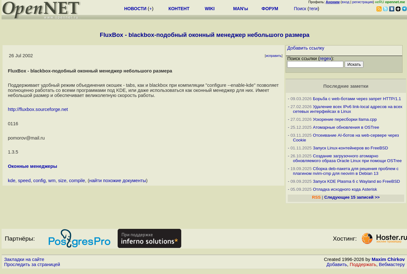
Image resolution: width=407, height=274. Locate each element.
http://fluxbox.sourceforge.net (38, 109)
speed (24, 180)
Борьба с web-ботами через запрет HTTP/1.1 (357, 98)
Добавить (337, 264)
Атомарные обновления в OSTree (346, 127)
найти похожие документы (117, 180)
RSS (316, 197)
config (39, 180)
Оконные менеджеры (32, 166)
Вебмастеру (392, 264)
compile (77, 180)
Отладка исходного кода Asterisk (345, 189)
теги (313, 8)
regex (325, 58)
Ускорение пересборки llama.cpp (345, 119)
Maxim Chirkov (388, 259)
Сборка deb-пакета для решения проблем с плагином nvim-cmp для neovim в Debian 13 (345, 171)
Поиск (300, 8)
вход (345, 2)
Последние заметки (346, 86)
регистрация (362, 2)
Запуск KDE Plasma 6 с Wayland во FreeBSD (356, 181)
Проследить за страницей (32, 264)
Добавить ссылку (305, 48)
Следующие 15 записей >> (352, 197)
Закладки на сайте (24, 259)
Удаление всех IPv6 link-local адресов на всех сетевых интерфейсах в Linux (347, 109)
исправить (274, 56)
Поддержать (363, 264)
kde (12, 180)
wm (52, 180)
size (62, 180)
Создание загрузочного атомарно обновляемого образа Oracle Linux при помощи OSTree (347, 158)
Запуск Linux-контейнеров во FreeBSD (350, 148)
